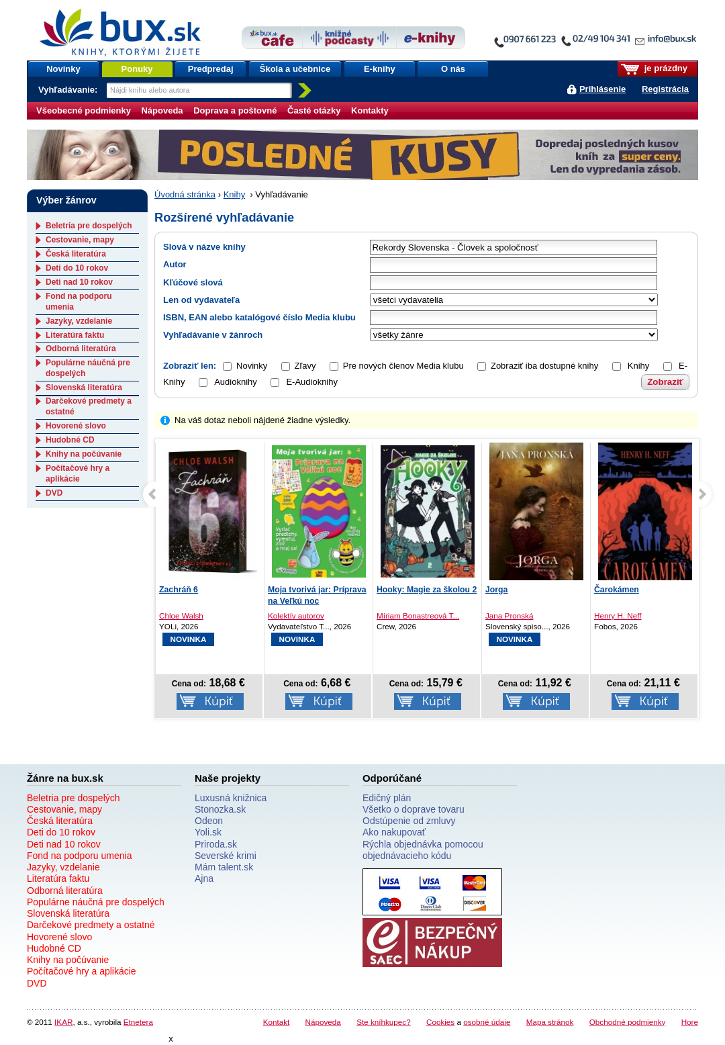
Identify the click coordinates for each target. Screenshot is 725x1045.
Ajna (204, 878)
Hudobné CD (70, 440)
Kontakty (370, 110)
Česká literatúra (76, 254)
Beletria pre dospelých (89, 225)
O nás (453, 69)
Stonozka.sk (220, 809)
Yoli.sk (208, 832)
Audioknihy (228, 382)
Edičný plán (386, 797)
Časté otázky (313, 110)
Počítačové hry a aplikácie (77, 473)
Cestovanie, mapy (80, 239)
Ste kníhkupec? (383, 1021)
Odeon (209, 820)
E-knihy (379, 69)
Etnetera (138, 1021)
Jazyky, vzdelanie (79, 321)
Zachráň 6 (178, 589)
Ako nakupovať (394, 832)
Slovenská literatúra (84, 387)
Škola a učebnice (295, 69)
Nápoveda (162, 110)
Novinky (63, 69)
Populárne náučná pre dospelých (95, 902)
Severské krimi (225, 855)
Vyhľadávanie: (69, 90)
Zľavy (305, 366)
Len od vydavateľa (201, 300)
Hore (689, 1021)
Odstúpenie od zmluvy (409, 820)
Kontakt (276, 1021)
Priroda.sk (216, 844)
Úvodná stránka (184, 194)
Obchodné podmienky (627, 1021)
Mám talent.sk (224, 867)
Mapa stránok (550, 1021)
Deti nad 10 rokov (79, 282)
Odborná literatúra (81, 348)
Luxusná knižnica (231, 797)
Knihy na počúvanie (84, 454)
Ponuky (137, 69)
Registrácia (665, 89)
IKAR (63, 1021)
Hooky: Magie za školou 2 (427, 589)
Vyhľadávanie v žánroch (212, 335)
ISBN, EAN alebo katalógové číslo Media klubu (259, 317)
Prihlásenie (602, 89)
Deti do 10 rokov (77, 268)
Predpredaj (211, 69)
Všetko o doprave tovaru (413, 809)
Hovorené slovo (76, 425)
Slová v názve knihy (204, 247)
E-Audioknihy (304, 382)
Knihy (235, 194)
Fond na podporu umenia (79, 855)
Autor (175, 264)
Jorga (496, 589)
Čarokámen (616, 589)
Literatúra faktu (75, 335)
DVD (54, 493)
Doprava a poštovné (235, 110)
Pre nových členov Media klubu (403, 366)
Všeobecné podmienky (83, 110)
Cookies (440, 1021)
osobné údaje (486, 1021)
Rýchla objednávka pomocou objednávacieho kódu (422, 850)
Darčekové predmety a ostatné (91, 924)
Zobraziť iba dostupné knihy (544, 366)
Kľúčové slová (193, 282)
